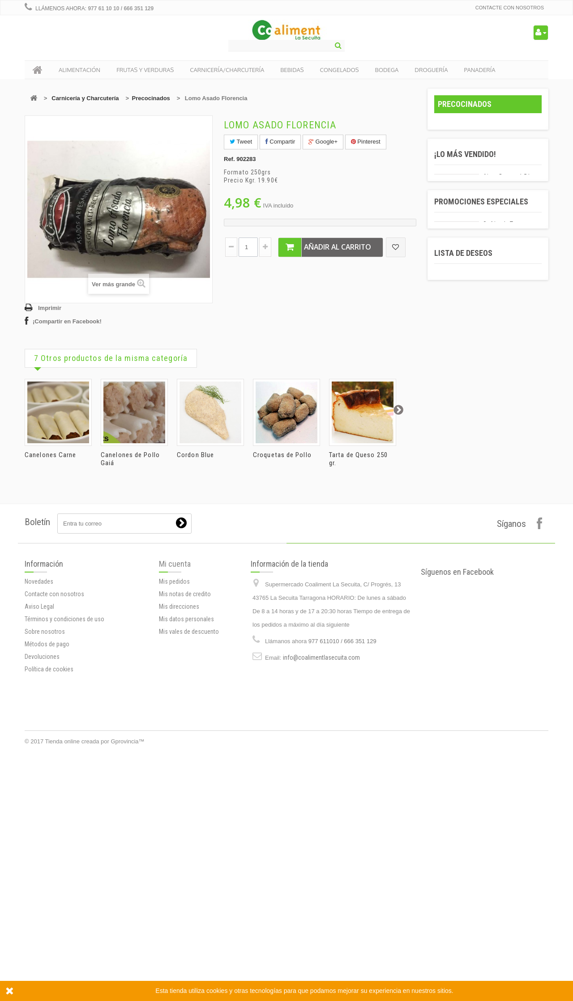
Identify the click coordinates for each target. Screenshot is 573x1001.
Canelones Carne (51, 455)
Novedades (39, 816)
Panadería (458, 302)
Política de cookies (49, 904)
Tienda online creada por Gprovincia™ (95, 976)
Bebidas (454, 240)
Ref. (229, 159)
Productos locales (473, 334)
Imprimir (49, 308)
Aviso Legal (39, 841)
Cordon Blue (195, 455)
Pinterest (366, 141)
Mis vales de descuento (189, 866)
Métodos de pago (47, 879)
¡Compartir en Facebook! (67, 321)
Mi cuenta (175, 799)
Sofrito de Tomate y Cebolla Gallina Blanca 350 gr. (511, 540)
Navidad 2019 (462, 318)
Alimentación (463, 130)
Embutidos (466, 193)
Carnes (460, 177)
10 (528, 458)
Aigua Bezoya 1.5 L (507, 399)
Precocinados (151, 98)
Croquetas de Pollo (282, 455)
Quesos (461, 208)
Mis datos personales (186, 854)
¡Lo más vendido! (465, 377)
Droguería (458, 287)
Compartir (280, 141)
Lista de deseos (463, 641)
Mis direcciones (179, 841)
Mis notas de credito (185, 829)
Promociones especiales (481, 510)
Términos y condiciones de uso (64, 854)
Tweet (241, 141)
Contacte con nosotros (509, 7)
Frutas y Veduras (470, 146)
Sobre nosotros (45, 866)
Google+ (323, 141)
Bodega (453, 271)
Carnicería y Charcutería (85, 98)
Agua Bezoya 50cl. (506, 446)
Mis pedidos (174, 816)
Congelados (461, 255)
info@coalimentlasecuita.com (321, 892)
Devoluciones (42, 891)
